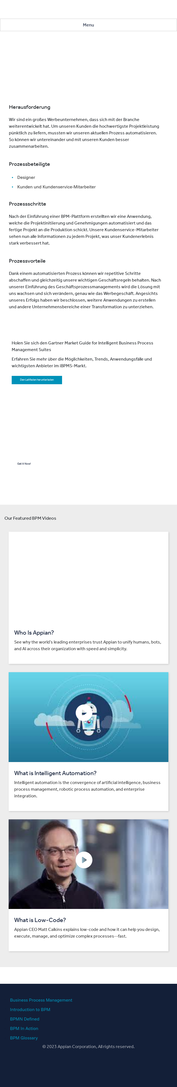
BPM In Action (24, 1028)
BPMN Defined (24, 1019)
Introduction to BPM (30, 1009)
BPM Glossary (24, 1038)
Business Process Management (41, 1000)
